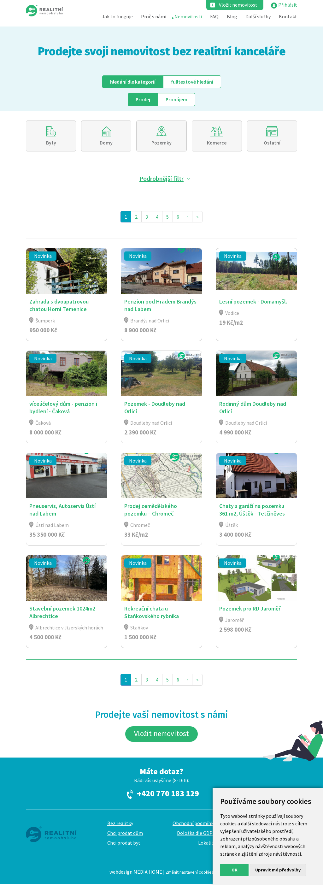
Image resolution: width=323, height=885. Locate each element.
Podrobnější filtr (161, 179)
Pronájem (176, 99)
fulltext (192, 82)
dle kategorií (133, 82)
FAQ (214, 17)
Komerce (217, 143)
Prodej (143, 99)
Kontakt (288, 17)
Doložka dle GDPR (196, 834)
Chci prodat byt (123, 844)
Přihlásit (287, 5)
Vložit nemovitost (237, 5)
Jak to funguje (117, 17)
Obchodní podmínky (194, 824)
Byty (51, 143)
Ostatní (271, 143)
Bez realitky (120, 824)
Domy (106, 143)
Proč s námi (153, 17)
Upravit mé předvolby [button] (278, 870)
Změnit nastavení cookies (190, 873)
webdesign (120, 873)
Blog (232, 17)
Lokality (207, 844)
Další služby (258, 17)
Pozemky (161, 143)
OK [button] (235, 870)
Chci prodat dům (125, 834)
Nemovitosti (188, 17)
